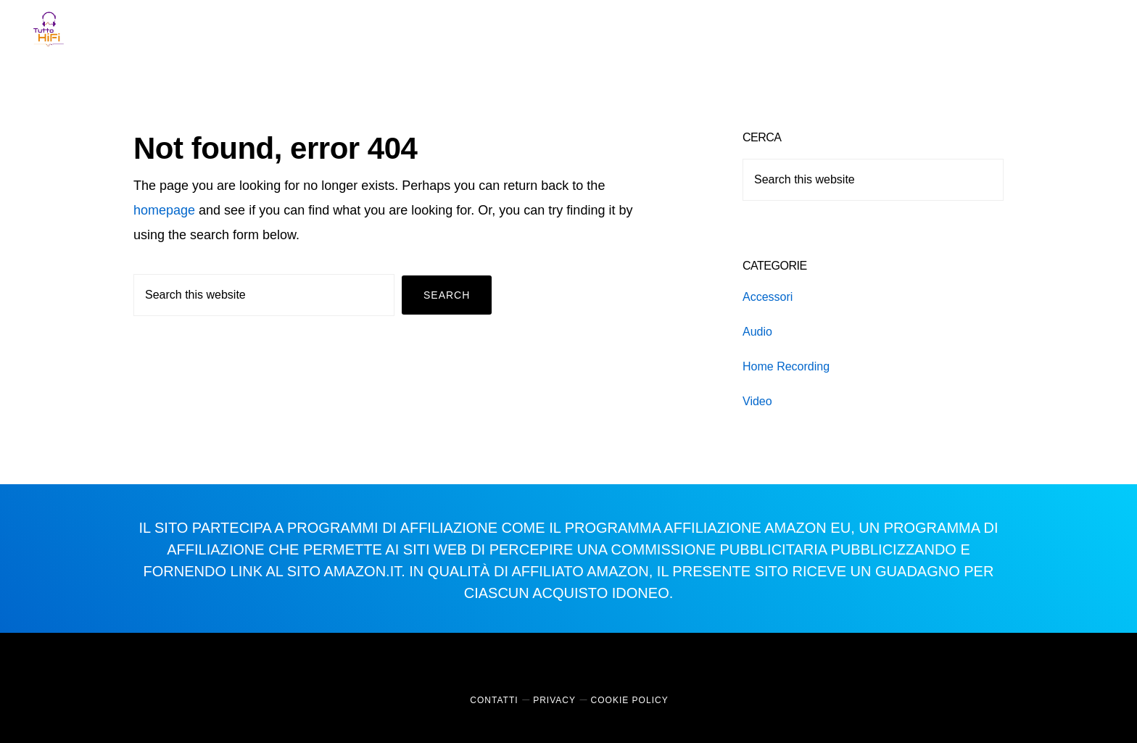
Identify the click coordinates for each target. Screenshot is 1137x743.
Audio (757, 331)
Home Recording (786, 366)
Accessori (768, 297)
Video (757, 401)
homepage (164, 210)
